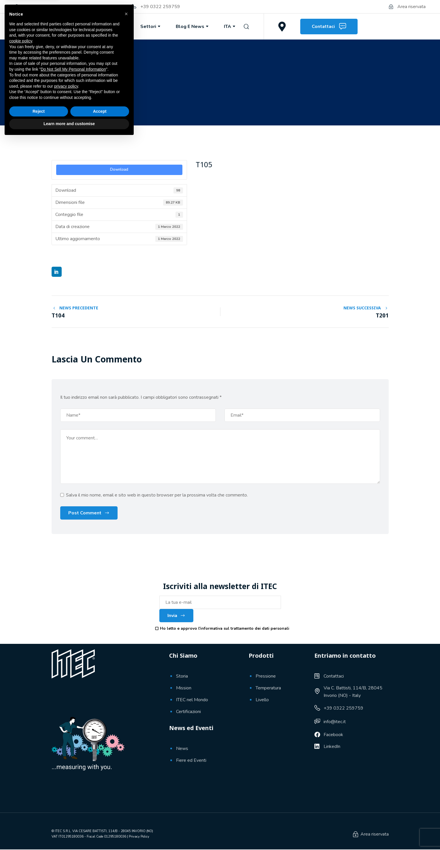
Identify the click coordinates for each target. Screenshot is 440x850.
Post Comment (84, 513)
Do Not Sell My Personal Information (73, 779)
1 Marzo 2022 (73, 104)
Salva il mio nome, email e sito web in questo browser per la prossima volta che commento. (157, 495)
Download (119, 169)
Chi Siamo (74, 26)
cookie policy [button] (20, 751)
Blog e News (192, 26)
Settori (150, 26)
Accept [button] (100, 821)
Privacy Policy (139, 837)
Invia (176, 616)
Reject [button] (39, 821)
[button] (126, 724)
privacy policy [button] (66, 796)
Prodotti (114, 26)
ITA (230, 26)
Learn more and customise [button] (69, 834)
